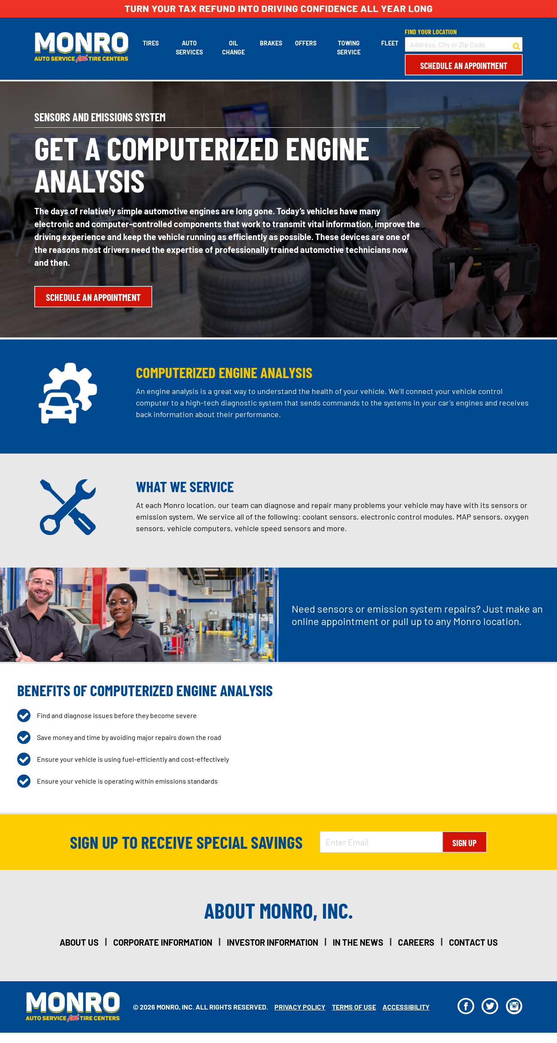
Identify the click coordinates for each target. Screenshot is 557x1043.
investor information (272, 942)
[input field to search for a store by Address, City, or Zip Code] (464, 44)
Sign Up (464, 843)
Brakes (271, 43)
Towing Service (349, 47)
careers (416, 942)
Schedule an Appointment (463, 65)
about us (79, 942)
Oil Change (233, 47)
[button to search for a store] (516, 44)
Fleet (389, 43)
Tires (151, 43)
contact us (473, 942)
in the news (358, 942)
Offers (305, 43)
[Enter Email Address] (381, 842)
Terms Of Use (354, 1007)
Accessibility (406, 1007)
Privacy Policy (299, 1007)
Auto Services (189, 47)
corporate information (162, 942)
